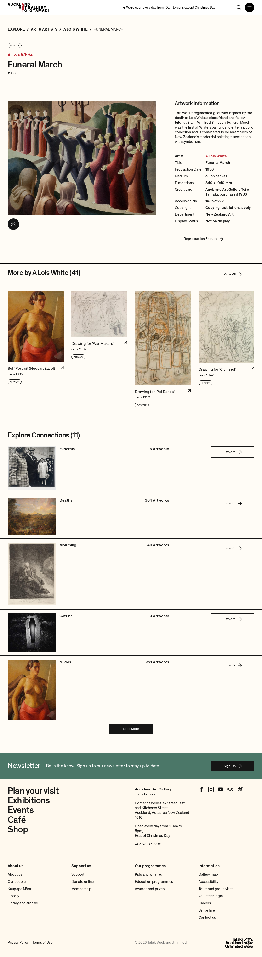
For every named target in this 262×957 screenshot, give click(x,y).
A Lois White (20, 55)
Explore (233, 451)
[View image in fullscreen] (13, 224)
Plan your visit (33, 791)
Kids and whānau (148, 874)
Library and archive (23, 903)
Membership (81, 888)
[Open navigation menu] (249, 7)
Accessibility (209, 881)
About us (15, 874)
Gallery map (208, 874)
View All (233, 274)
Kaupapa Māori (20, 888)
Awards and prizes (150, 888)
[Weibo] (240, 789)
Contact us (207, 917)
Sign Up (233, 765)
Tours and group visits (216, 888)
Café (17, 820)
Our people (17, 881)
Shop (18, 829)
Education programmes (154, 881)
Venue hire (207, 910)
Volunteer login (211, 896)
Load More (131, 728)
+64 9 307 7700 (148, 844)
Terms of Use (42, 942)
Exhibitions (29, 800)
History (13, 896)
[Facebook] (201, 789)
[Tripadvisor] (230, 789)
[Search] (239, 7)
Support (78, 874)
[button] (36, 349)
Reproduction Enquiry (203, 238)
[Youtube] (220, 789)
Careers (205, 903)
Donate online (82, 881)
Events (21, 810)
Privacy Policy (18, 942)
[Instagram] (211, 789)
